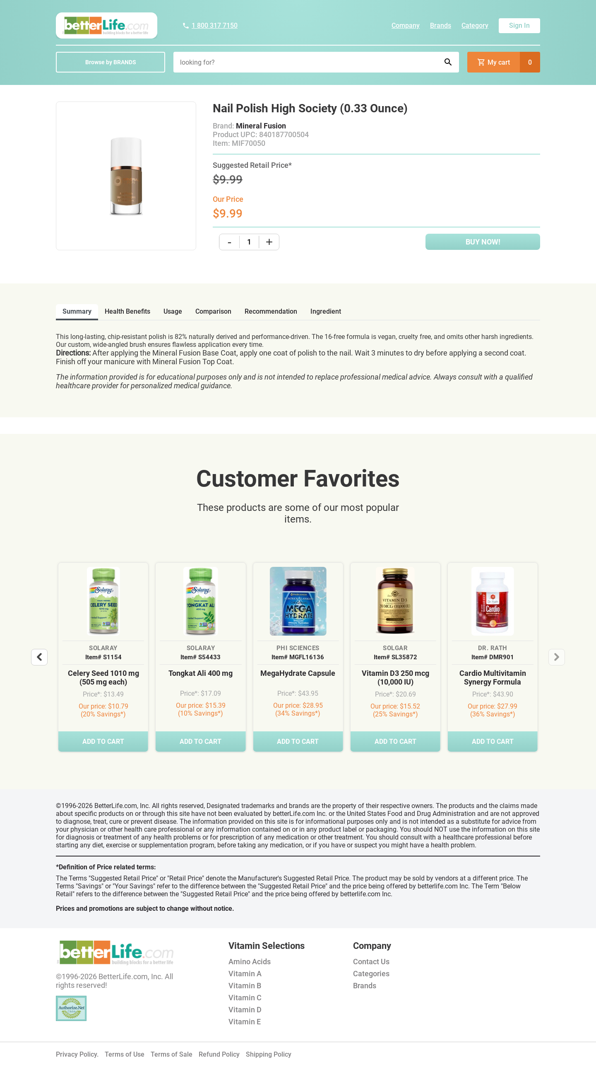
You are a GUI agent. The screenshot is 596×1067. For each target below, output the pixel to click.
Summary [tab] (76, 311)
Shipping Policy (268, 1054)
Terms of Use (124, 1054)
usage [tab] (172, 311)
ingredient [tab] (325, 311)
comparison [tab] (213, 311)
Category (474, 25)
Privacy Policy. (77, 1054)
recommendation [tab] (271, 311)
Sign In (519, 25)
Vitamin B (244, 985)
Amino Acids (249, 961)
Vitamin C (245, 997)
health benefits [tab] (127, 311)
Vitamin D (245, 1009)
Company (406, 25)
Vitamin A (245, 973)
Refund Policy (219, 1054)
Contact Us (371, 961)
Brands (440, 25)
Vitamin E (244, 1021)
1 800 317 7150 (210, 25)
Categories (371, 973)
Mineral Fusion (261, 125)
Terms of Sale (171, 1054)
